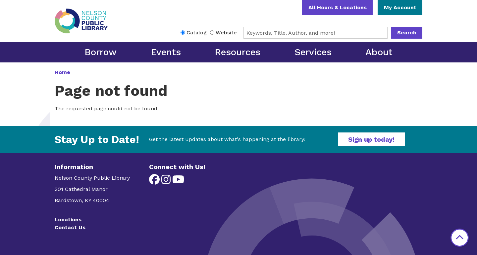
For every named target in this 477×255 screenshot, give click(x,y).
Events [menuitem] (166, 52)
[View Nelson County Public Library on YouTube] (178, 181)
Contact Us (70, 227)
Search (406, 32)
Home (62, 72)
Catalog (196, 32)
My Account (400, 7)
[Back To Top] (459, 238)
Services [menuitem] (313, 52)
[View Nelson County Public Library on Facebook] (155, 181)
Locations (68, 219)
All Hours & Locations (337, 7)
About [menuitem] (379, 52)
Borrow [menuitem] (100, 52)
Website (226, 32)
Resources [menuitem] (237, 52)
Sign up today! (371, 139)
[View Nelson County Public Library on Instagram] (166, 181)
